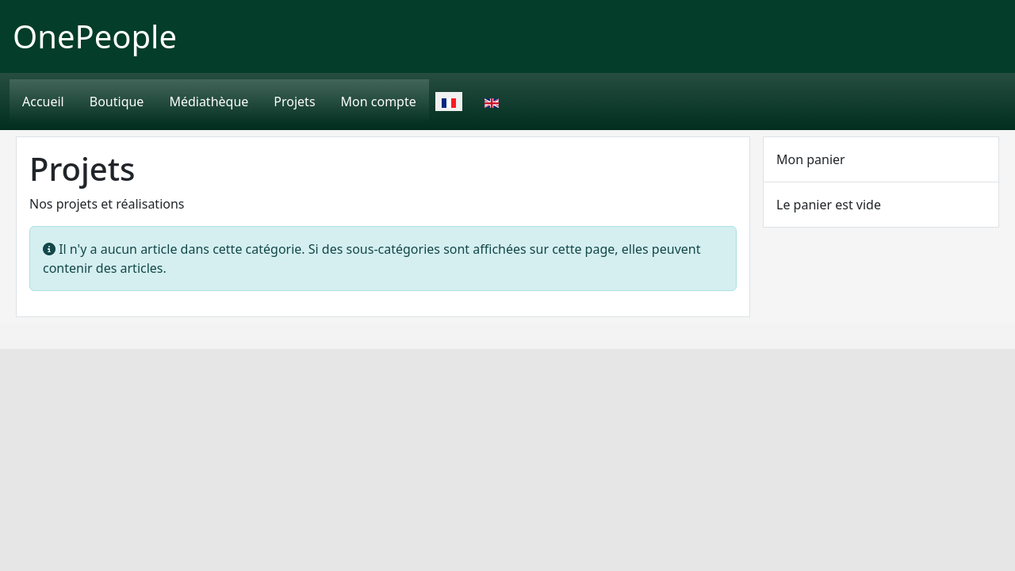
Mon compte (378, 101)
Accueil (43, 101)
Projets (294, 101)
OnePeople (95, 36)
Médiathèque (208, 101)
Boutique (117, 101)
